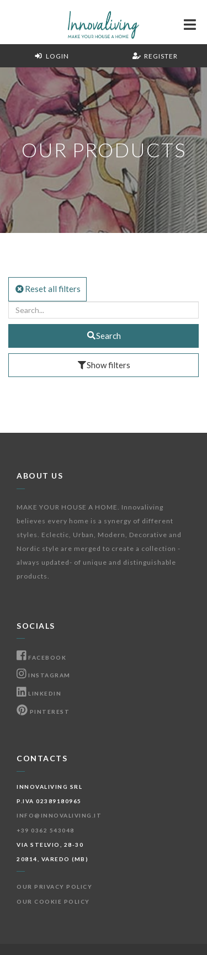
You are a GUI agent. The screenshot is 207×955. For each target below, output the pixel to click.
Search (103, 336)
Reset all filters (47, 289)
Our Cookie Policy (53, 901)
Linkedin (39, 693)
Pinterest (43, 711)
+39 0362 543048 (46, 830)
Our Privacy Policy (54, 886)
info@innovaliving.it (59, 815)
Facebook (41, 657)
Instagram (44, 675)
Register (155, 56)
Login (51, 56)
